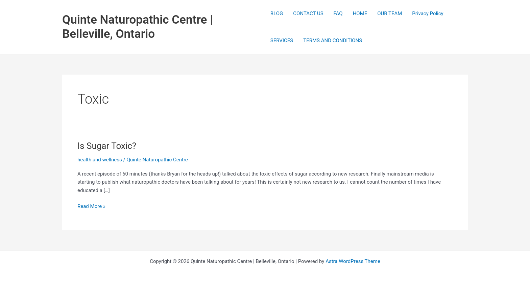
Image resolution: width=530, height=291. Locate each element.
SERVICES (281, 40)
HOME (360, 13)
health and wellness (99, 160)
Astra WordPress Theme (353, 261)
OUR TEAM (389, 13)
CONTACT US (308, 13)
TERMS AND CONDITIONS (332, 40)
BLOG (276, 13)
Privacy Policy (427, 13)
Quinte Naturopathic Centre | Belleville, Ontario (137, 27)
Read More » (91, 206)
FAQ (338, 13)
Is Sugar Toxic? (106, 146)
